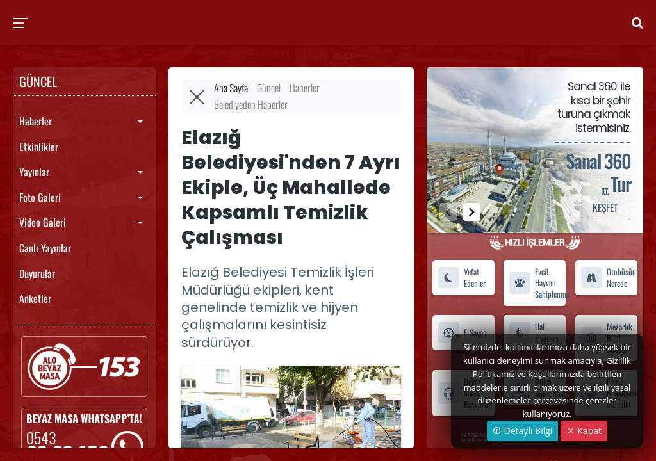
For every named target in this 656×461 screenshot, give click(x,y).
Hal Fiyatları (534, 332)
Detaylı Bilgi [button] (522, 431)
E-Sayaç (462, 332)
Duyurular (37, 273)
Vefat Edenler (462, 277)
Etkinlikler (38, 146)
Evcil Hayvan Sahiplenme (537, 283)
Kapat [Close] (584, 431)
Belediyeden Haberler (251, 104)
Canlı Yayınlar (45, 247)
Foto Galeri (40, 197)
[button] (471, 212)
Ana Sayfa (231, 87)
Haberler (35, 121)
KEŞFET (605, 199)
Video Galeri (42, 222)
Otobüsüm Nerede (608, 277)
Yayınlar (34, 171)
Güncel (269, 87)
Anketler (35, 298)
